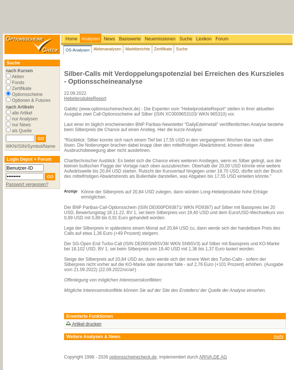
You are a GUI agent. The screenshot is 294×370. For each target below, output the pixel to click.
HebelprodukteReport (85, 98)
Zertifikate (163, 49)
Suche (186, 38)
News (109, 38)
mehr (279, 336)
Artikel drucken (83, 324)
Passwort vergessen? (27, 184)
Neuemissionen (160, 38)
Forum (222, 38)
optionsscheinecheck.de (133, 357)
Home (71, 38)
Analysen (90, 38)
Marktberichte (137, 49)
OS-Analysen (78, 50)
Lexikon (203, 38)
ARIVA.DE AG (213, 357)
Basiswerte (130, 38)
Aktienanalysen (107, 49)
